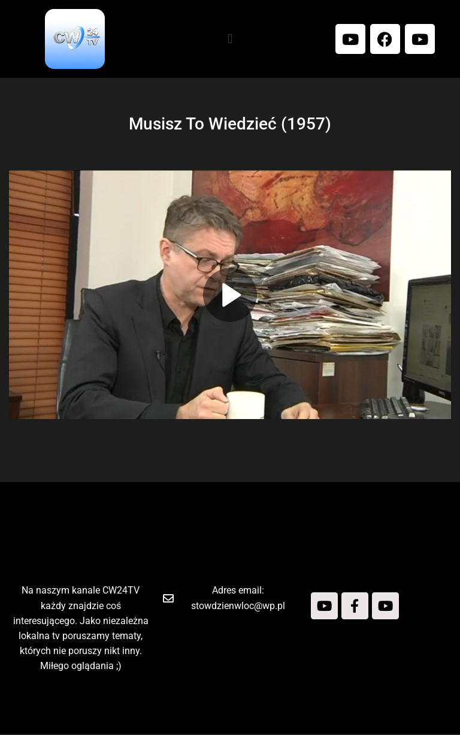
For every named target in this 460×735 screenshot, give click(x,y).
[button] (230, 39)
